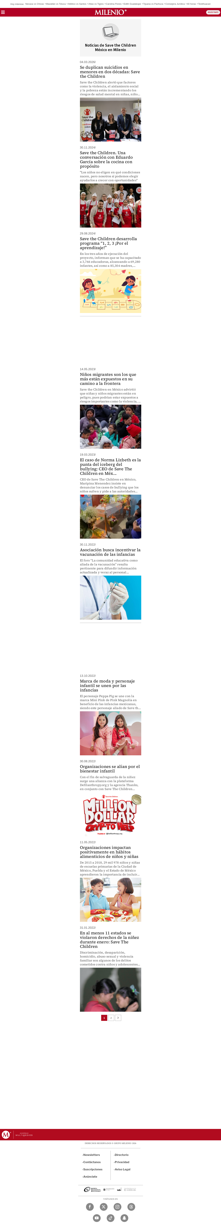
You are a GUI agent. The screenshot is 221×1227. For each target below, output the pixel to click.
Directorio (122, 1155)
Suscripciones (93, 1169)
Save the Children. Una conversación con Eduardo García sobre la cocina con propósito (106, 159)
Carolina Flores (114, 4)
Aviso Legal (122, 1169)
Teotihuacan (204, 4)
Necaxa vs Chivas (34, 4)
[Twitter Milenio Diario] (104, 1207)
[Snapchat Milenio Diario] (124, 1218)
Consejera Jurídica (175, 4)
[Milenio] (111, 12)
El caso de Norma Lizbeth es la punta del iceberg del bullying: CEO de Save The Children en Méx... (110, 466)
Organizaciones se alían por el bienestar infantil (110, 769)
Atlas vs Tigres (96, 4)
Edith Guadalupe (132, 4)
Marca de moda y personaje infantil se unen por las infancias (107, 685)
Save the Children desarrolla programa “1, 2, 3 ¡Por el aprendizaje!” (108, 243)
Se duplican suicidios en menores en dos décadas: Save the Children (110, 71)
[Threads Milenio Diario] (131, 1207)
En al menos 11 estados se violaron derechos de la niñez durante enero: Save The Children (109, 939)
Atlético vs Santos (77, 4)
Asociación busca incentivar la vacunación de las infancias (110, 552)
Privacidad (122, 1162)
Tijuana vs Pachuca (153, 4)
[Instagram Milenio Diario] (117, 1207)
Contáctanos (92, 1162)
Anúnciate (90, 1176)
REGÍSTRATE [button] (213, 12)
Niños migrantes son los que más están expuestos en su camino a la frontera (108, 379)
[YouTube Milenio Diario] (97, 1218)
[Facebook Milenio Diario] (90, 1207)
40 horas (191, 4)
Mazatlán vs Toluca (56, 4)
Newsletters (91, 1155)
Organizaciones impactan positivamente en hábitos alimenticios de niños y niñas (109, 852)
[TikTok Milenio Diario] (110, 1218)
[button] (3, 13)
